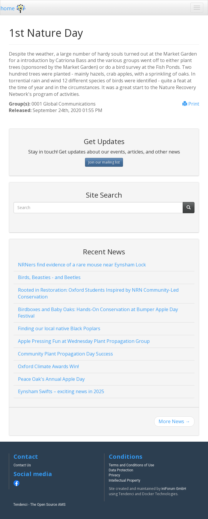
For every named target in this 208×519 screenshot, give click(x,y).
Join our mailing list (104, 162)
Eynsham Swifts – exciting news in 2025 (61, 391)
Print (190, 104)
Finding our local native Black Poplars (59, 328)
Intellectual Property (124, 480)
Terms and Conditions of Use (131, 465)
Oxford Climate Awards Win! (48, 366)
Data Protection (121, 470)
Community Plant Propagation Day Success (65, 354)
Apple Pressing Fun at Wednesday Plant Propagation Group (84, 341)
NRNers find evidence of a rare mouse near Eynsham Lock (82, 264)
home (13, 8)
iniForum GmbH (174, 488)
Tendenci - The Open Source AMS (39, 504)
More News (174, 421)
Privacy (114, 475)
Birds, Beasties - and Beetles (49, 277)
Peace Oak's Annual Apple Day (51, 379)
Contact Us (22, 465)
